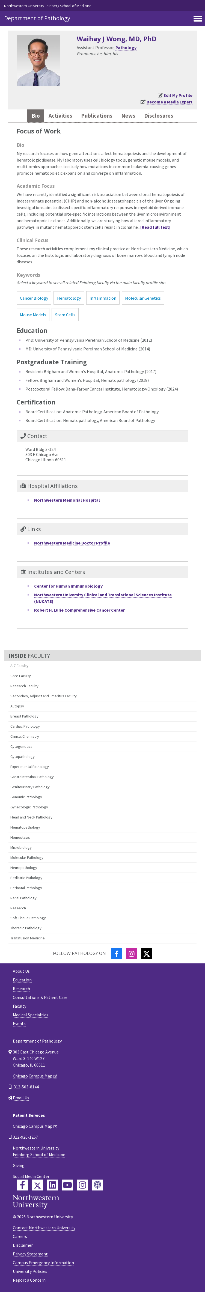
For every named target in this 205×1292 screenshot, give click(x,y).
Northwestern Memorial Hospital (67, 500)
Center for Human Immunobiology (68, 586)
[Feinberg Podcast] (97, 1185)
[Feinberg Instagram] (82, 1185)
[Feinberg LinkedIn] (52, 1185)
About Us (21, 971)
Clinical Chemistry (24, 736)
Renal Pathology (23, 897)
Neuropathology (23, 867)
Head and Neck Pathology (31, 817)
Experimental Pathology (29, 766)
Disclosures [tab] (158, 115)
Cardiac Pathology (25, 726)
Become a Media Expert (169, 102)
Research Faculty (24, 685)
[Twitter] (146, 953)
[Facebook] (116, 953)
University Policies (30, 1271)
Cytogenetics (21, 746)
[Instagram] (131, 953)
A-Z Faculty (19, 665)
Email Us (21, 1097)
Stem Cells (65, 314)
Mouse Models (33, 314)
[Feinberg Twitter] (37, 1185)
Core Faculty (20, 675)
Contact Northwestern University (44, 1227)
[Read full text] (155, 227)
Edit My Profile (178, 95)
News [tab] (128, 115)
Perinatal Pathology (26, 887)
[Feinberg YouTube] (67, 1185)
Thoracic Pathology (25, 927)
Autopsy (17, 706)
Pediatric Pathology (26, 877)
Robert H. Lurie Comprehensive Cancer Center (79, 610)
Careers (20, 1236)
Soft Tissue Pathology (28, 917)
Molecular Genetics (143, 298)
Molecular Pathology (26, 857)
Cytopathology (22, 756)
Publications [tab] (96, 115)
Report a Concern (29, 1280)
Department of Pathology (37, 18)
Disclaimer (23, 1245)
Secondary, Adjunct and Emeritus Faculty (43, 695)
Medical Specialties (30, 1014)
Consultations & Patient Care (40, 997)
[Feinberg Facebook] (22, 1185)
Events (19, 1023)
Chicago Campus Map (32, 1076)
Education (22, 980)
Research (18, 908)
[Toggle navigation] (198, 19)
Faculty (19, 1006)
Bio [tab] (36, 115)
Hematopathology (25, 827)
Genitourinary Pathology (30, 786)
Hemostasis (20, 837)
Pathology (125, 47)
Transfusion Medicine (27, 938)
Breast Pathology (24, 716)
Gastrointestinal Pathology (32, 776)
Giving (19, 1165)
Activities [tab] (60, 115)
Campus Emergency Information (43, 1262)
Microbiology (21, 847)
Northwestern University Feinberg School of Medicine (47, 5)
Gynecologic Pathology (29, 807)
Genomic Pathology (26, 796)
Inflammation (103, 298)
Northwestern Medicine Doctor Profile (72, 543)
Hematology (69, 298)
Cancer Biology (34, 298)
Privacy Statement (30, 1254)
